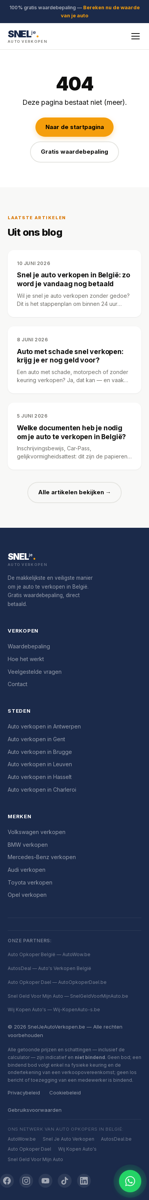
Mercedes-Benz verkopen (42, 857)
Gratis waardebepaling (74, 151)
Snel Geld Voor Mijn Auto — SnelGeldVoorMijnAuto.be (68, 996)
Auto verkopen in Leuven (40, 764)
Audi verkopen (26, 869)
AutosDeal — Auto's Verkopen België (49, 968)
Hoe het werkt (26, 659)
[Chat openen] (130, 1181)
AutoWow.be (22, 1139)
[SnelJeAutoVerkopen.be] (74, 560)
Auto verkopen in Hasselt (40, 777)
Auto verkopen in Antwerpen (44, 726)
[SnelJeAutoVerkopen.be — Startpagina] (27, 36)
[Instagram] (26, 1181)
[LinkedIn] (84, 1181)
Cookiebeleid (65, 1092)
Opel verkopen (27, 894)
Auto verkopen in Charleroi (42, 789)
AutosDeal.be (116, 1139)
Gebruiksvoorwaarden (35, 1110)
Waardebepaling (29, 646)
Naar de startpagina (74, 127)
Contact (17, 684)
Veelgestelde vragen (35, 671)
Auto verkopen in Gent (36, 739)
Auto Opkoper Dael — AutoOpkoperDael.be (57, 982)
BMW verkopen (28, 844)
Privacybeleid (24, 1092)
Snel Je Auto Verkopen (68, 1139)
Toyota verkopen (30, 882)
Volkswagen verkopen (36, 832)
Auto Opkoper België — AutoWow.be (49, 954)
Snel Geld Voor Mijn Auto (35, 1159)
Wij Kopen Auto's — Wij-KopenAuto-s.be (54, 1009)
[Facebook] (7, 1181)
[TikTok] (65, 1181)
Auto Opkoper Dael (29, 1149)
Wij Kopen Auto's (77, 1149)
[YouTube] (45, 1181)
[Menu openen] (135, 36)
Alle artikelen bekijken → (74, 492)
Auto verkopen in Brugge (40, 752)
